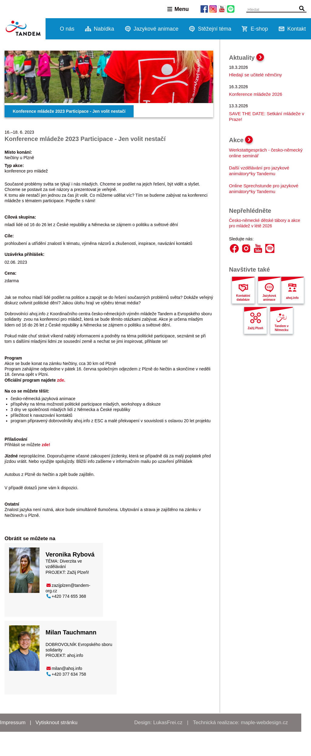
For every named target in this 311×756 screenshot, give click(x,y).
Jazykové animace (156, 29)
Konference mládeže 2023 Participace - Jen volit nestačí (69, 111)
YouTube (258, 248)
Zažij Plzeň (255, 328)
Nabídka (104, 29)
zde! (46, 444)
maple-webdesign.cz (264, 722)
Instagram (246, 248)
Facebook (234, 248)
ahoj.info (74, 655)
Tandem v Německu (282, 328)
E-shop (259, 29)
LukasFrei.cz (167, 722)
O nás (67, 29)
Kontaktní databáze (243, 297)
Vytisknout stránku (56, 722)
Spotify (270, 248)
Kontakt (296, 29)
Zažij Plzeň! (78, 572)
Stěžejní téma (214, 29)
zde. (61, 380)
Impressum (13, 722)
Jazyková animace (269, 297)
